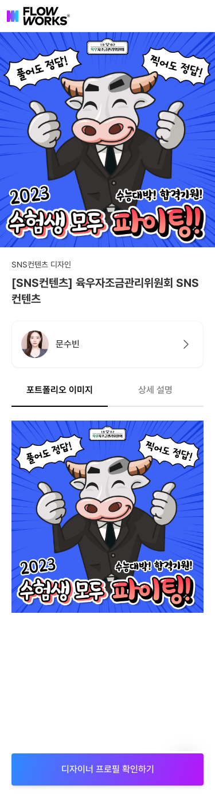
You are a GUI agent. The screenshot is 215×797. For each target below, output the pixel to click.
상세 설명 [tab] (155, 389)
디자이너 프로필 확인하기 (107, 769)
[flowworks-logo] (39, 16)
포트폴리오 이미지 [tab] (59, 389)
